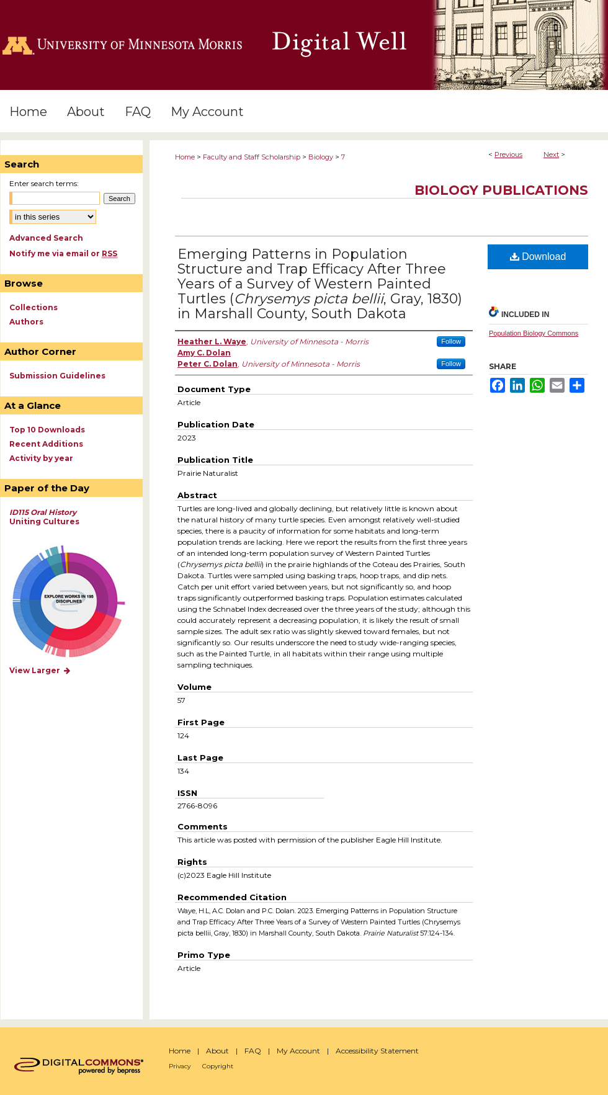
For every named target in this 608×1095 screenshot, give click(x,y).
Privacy (179, 1066)
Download (538, 256)
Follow (451, 341)
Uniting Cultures (44, 516)
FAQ (252, 1050)
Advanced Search (46, 238)
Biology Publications (501, 190)
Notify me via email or (63, 253)
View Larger (40, 670)
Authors (26, 321)
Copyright (217, 1066)
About (217, 1050)
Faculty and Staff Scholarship (251, 157)
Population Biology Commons (533, 333)
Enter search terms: (44, 183)
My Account (298, 1050)
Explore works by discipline (76, 602)
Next (551, 154)
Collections (33, 307)
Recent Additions (46, 444)
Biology (320, 157)
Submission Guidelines (57, 375)
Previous (508, 154)
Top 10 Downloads (47, 429)
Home (185, 157)
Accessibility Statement (377, 1050)
